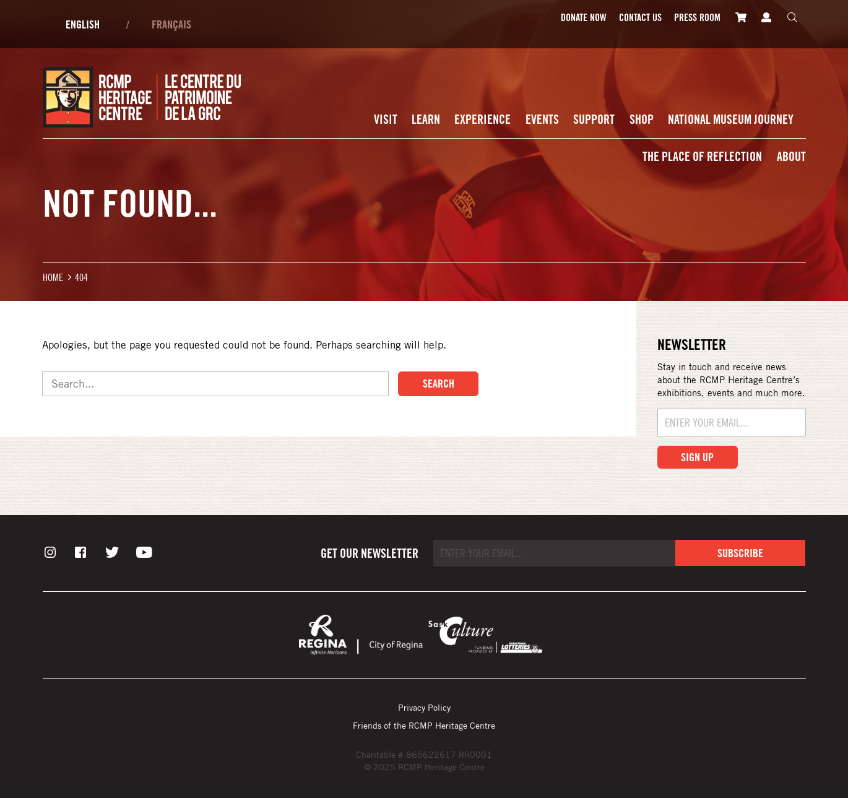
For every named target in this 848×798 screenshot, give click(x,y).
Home (53, 277)
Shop (642, 119)
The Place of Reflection (702, 156)
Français (171, 24)
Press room (697, 17)
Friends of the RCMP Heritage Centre (424, 725)
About (791, 156)
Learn (426, 119)
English (83, 24)
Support (594, 119)
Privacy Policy (424, 707)
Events (542, 119)
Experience (482, 119)
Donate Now (584, 17)
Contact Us (640, 17)
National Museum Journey (731, 119)
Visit (385, 119)
